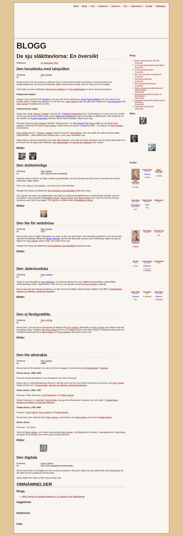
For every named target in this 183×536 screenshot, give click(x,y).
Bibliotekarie (147, 266)
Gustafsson (159, 299)
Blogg (84, 6)
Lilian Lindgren (147, 261)
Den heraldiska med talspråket (61, 191)
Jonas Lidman (66, 198)
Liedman (159, 175)
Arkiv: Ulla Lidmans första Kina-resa (145, 83)
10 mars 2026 (139, 76)
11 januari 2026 (139, 104)
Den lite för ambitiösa (55, 89)
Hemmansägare (135, 204)
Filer (125, 6)
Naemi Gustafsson (159, 170)
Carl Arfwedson (114, 101)
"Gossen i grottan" (41, 114)
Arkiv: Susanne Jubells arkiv (143, 79)
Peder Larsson (67, 395)
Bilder (76, 6)
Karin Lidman (147, 230)
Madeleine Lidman (84, 200)
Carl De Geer (135, 242)
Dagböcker (103, 6)
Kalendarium (136, 6)
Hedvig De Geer (159, 230)
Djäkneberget (92, 368)
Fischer (148, 177)
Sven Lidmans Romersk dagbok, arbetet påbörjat (149, 65)
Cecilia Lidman (159, 261)
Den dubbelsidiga (77, 89)
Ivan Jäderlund (48, 282)
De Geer (136, 187)
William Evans (158, 200)
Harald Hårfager (53, 239)
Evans (136, 266)
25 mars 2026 (139, 67)
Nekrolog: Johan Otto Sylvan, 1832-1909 (147, 60)
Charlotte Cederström (72, 114)
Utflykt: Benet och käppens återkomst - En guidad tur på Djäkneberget (53, 497)
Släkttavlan (161, 6)
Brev (92, 6)
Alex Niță (135, 261)
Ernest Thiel (83, 123)
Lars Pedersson (49, 395)
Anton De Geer (147, 169)
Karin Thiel (95, 123)
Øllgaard (136, 246)
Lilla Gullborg (135, 206)
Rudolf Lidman (61, 412)
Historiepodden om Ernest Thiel (144, 106)
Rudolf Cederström (39, 118)
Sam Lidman (46, 75)
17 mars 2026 (139, 72)
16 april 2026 (139, 63)
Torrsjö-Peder (51, 400)
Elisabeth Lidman (51, 198)
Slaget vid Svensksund (65, 116)
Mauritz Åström (147, 200)
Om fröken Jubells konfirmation (144, 69)
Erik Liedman (159, 292)
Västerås (104, 368)
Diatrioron (115, 6)
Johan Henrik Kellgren (90, 99)
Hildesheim (148, 296)
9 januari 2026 (139, 108)
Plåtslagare (158, 296)
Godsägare (147, 174)
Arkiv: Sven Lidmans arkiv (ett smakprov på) (148, 74)
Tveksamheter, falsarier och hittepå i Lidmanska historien (60, 385)
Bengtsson (148, 270)
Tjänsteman (135, 296)
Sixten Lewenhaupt (135, 181)
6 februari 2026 (139, 92)
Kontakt (148, 6)
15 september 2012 (49, 63)
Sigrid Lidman (135, 292)
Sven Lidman (22, 133)
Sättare (147, 204)
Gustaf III (46, 99)
